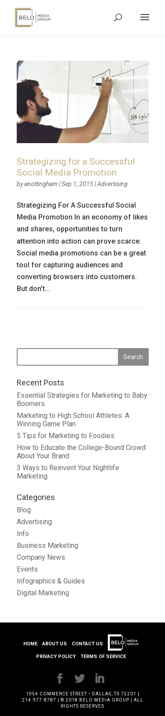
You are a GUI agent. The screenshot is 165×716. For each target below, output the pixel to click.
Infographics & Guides (51, 581)
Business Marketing (47, 545)
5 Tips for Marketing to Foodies (65, 436)
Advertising (112, 183)
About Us (54, 644)
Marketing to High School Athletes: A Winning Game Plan (73, 419)
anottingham (41, 183)
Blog (24, 510)
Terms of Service (103, 656)
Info (23, 533)
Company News (41, 557)
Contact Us (87, 644)
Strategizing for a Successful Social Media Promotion (76, 167)
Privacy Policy (56, 656)
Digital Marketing (43, 593)
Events (27, 569)
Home (30, 644)
